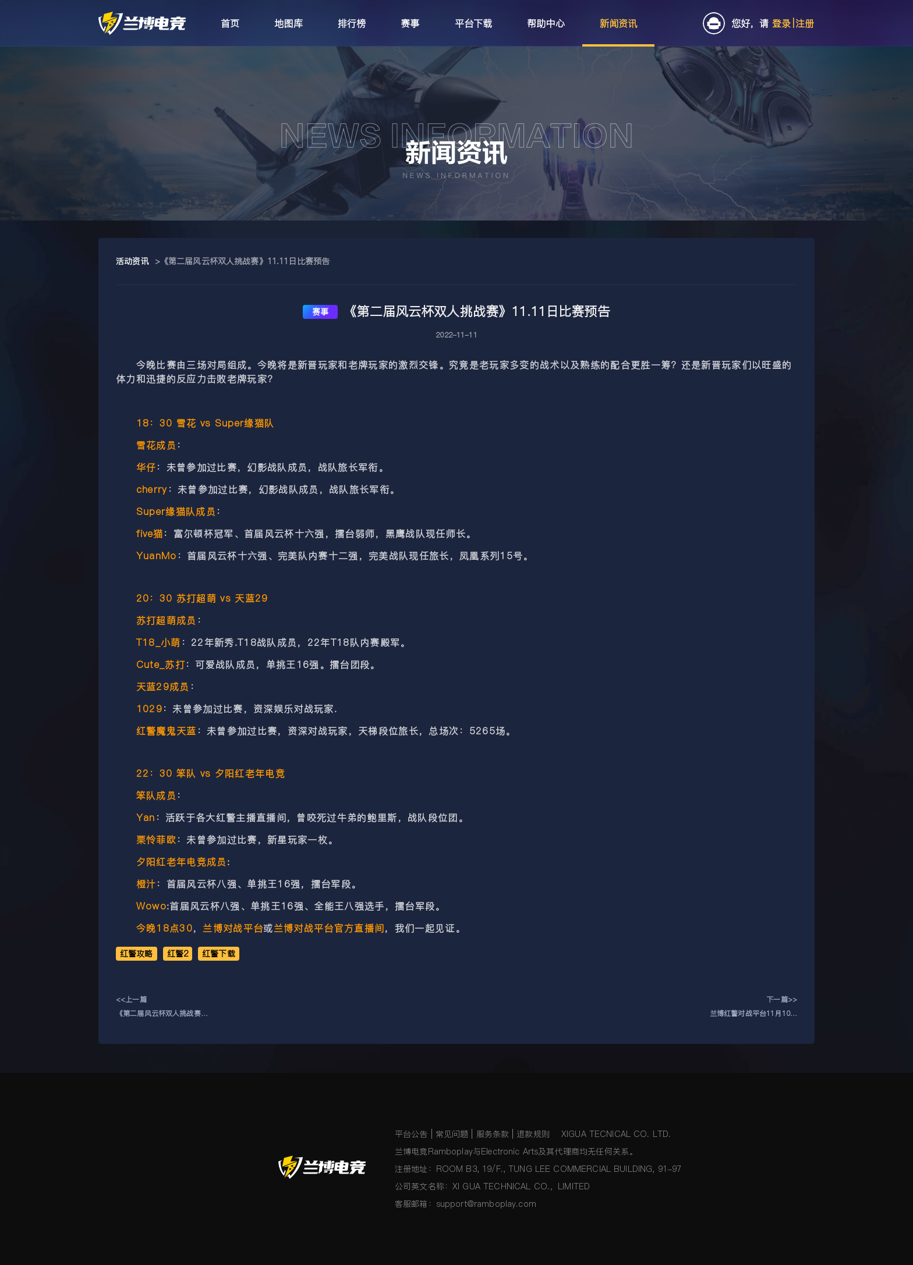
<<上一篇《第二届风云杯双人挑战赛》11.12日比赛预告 (162, 1007)
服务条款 (492, 1134)
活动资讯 (132, 261)
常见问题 (452, 1134)
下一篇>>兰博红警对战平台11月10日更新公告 (753, 1007)
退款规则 (533, 1134)
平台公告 (411, 1134)
